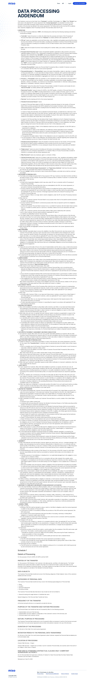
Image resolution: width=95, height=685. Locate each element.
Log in (69, 3)
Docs (58, 3)
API (63, 3)
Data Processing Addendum (52, 673)
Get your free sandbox (79, 3)
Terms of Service (65, 673)
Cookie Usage (74, 673)
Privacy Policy (40, 673)
